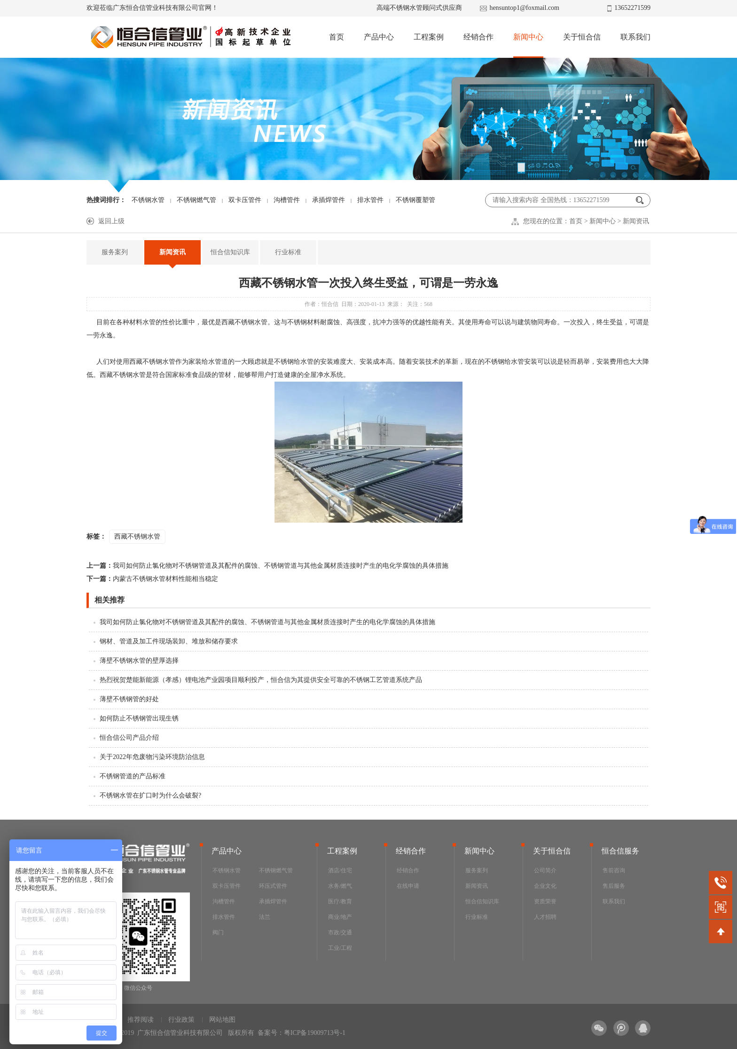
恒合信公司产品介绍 (129, 737)
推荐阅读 (140, 1019)
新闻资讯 (636, 221)
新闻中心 (528, 37)
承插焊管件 (328, 200)
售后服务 (614, 886)
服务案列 (115, 252)
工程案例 (429, 37)
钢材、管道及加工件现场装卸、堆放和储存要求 (169, 641)
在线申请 (408, 886)
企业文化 (545, 886)
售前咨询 (614, 870)
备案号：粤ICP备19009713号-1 (301, 1032)
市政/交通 (340, 932)
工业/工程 (340, 948)
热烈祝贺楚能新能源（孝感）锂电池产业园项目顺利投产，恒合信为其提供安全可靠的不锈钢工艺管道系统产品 (261, 679)
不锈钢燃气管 (196, 200)
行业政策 (181, 1019)
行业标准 (288, 252)
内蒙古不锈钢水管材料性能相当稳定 (152, 578)
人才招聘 (545, 917)
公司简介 (545, 870)
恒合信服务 (620, 851)
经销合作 (478, 37)
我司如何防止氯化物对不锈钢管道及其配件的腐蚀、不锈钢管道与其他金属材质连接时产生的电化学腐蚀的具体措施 (267, 565)
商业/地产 (340, 917)
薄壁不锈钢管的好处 (129, 699)
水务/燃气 (340, 886)
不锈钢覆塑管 (415, 200)
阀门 (218, 932)
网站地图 (222, 1019)
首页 (336, 37)
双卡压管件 (244, 200)
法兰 (264, 917)
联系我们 (635, 37)
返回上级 (111, 221)
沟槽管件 (287, 200)
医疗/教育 (340, 901)
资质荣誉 (545, 901)
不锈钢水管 (148, 200)
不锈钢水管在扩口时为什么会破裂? (150, 795)
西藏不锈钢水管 (137, 536)
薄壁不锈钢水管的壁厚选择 (139, 660)
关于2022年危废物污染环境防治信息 (152, 756)
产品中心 (379, 37)
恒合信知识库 (230, 252)
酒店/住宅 (340, 870)
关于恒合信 (582, 37)
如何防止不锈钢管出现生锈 (139, 718)
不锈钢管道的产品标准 (132, 776)
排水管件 (370, 200)
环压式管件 (273, 886)
